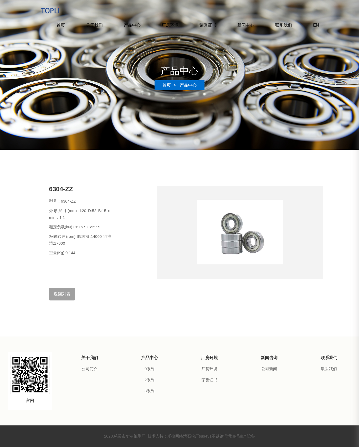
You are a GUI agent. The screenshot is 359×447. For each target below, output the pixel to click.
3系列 (150, 391)
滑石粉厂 (191, 436)
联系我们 (283, 25)
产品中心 (132, 25)
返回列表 (62, 294)
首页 (61, 25)
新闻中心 (245, 25)
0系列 (150, 368)
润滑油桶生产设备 (239, 436)
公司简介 (90, 368)
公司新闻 (269, 368)
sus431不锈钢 (211, 436)
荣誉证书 (207, 25)
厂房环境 (170, 25)
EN (316, 25)
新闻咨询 (269, 357)
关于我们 (94, 25)
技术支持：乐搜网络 (165, 436)
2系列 (150, 380)
